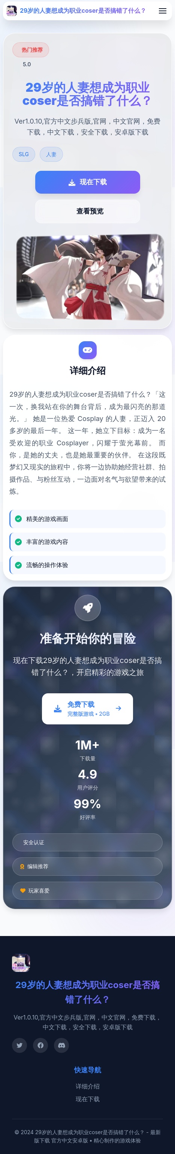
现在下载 (88, 1099)
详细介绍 (88, 1086)
